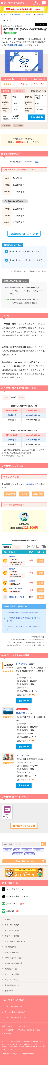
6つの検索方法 (10, 947)
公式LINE (13, 911)
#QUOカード (18, 125)
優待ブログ (9, 991)
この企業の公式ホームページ (22, 234)
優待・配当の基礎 (12, 925)
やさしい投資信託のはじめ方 (16, 1018)
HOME (7, 919)
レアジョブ (21, 664)
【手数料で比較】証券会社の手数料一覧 (23, 612)
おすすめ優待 (29, 854)
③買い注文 (38, 494)
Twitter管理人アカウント (16, 889)
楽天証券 (12, 581)
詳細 (41, 561)
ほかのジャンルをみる (22, 826)
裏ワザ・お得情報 (12, 936)
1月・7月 (39, 84)
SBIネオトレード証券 (16, 597)
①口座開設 (10, 494)
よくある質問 (7, 1030)
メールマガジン (15, 904)
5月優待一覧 (7, 850)
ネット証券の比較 (12, 930)
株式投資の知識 (11, 969)
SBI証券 (12, 556)
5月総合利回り (17, 854)
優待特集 (15, 941)
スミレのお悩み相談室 (13, 963)
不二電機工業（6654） (15, 45)
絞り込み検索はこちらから (23, 861)
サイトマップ (23, 1026)
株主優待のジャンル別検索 (21, 15)
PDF (37, 162)
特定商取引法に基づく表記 (29, 1030)
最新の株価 (35, 117)
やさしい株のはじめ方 (13, 1007)
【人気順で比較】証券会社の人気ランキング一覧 (23, 619)
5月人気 (16, 850)
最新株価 (22, 701)
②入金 (24, 494)
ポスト (40, 24)
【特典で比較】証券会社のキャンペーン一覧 (23, 627)
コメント (5, 316)
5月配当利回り (38, 850)
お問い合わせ (7, 1026)
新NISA (12, 952)
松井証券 (30, 484)
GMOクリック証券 (15, 588)
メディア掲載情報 (12, 974)
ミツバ (19, 755)
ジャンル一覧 (6, 125)
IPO (13, 958)
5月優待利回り (26, 850)
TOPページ (5, 15)
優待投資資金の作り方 (38, 91)
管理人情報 (6, 1033)
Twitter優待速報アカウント (17, 896)
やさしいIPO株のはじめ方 (15, 1012)
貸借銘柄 (19, 26)
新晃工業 (20, 713)
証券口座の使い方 (12, 985)
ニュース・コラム (12, 980)
